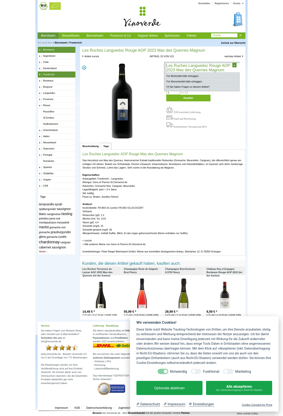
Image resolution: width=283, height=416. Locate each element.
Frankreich (75, 42)
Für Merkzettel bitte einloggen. (182, 76)
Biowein (97, 413)
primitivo (44, 218)
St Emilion (46, 117)
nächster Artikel (232, 56)
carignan (65, 242)
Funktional (211, 371)
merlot (44, 227)
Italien (44, 136)
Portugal (45, 155)
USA (43, 185)
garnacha (51, 236)
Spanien (45, 167)
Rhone (44, 105)
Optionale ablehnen (169, 388)
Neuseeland (47, 142)
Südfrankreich (48, 124)
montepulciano (47, 222)
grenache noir (58, 227)
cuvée (62, 236)
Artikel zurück (91, 56)
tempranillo (46, 204)
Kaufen (188, 98)
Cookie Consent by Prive (257, 405)
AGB (77, 407)
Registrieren (222, 3)
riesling (66, 214)
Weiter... (43, 251)
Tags (106, 146)
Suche (217, 35)
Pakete (192, 35)
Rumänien (46, 161)
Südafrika (46, 173)
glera (42, 236)
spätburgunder (47, 209)
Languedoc (47, 93)
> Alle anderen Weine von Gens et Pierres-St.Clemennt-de (113, 244)
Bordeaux (46, 80)
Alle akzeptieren (239, 388)
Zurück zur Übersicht (233, 43)
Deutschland (48, 68)
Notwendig (178, 371)
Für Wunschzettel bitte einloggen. (184, 81)
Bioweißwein (71, 35)
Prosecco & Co (120, 35)
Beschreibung (90, 146)
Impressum (61, 407)
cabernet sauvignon (52, 247)
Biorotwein (48, 35)
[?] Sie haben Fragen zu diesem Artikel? (188, 86)
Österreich (46, 148)
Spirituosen (172, 35)
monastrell (63, 222)
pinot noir (55, 218)
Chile (44, 62)
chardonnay (49, 242)
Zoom (84, 68)
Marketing (243, 371)
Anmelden (204, 3)
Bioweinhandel (136, 413)
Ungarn (45, 179)
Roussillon (46, 111)
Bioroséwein (94, 35)
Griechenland (48, 130)
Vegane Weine (148, 35)
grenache (44, 232)
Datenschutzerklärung (99, 407)
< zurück (87, 240)
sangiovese (54, 214)
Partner (185, 413)
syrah (58, 204)
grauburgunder (61, 232)
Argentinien (47, 56)
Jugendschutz (126, 407)
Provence (46, 99)
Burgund (45, 87)
